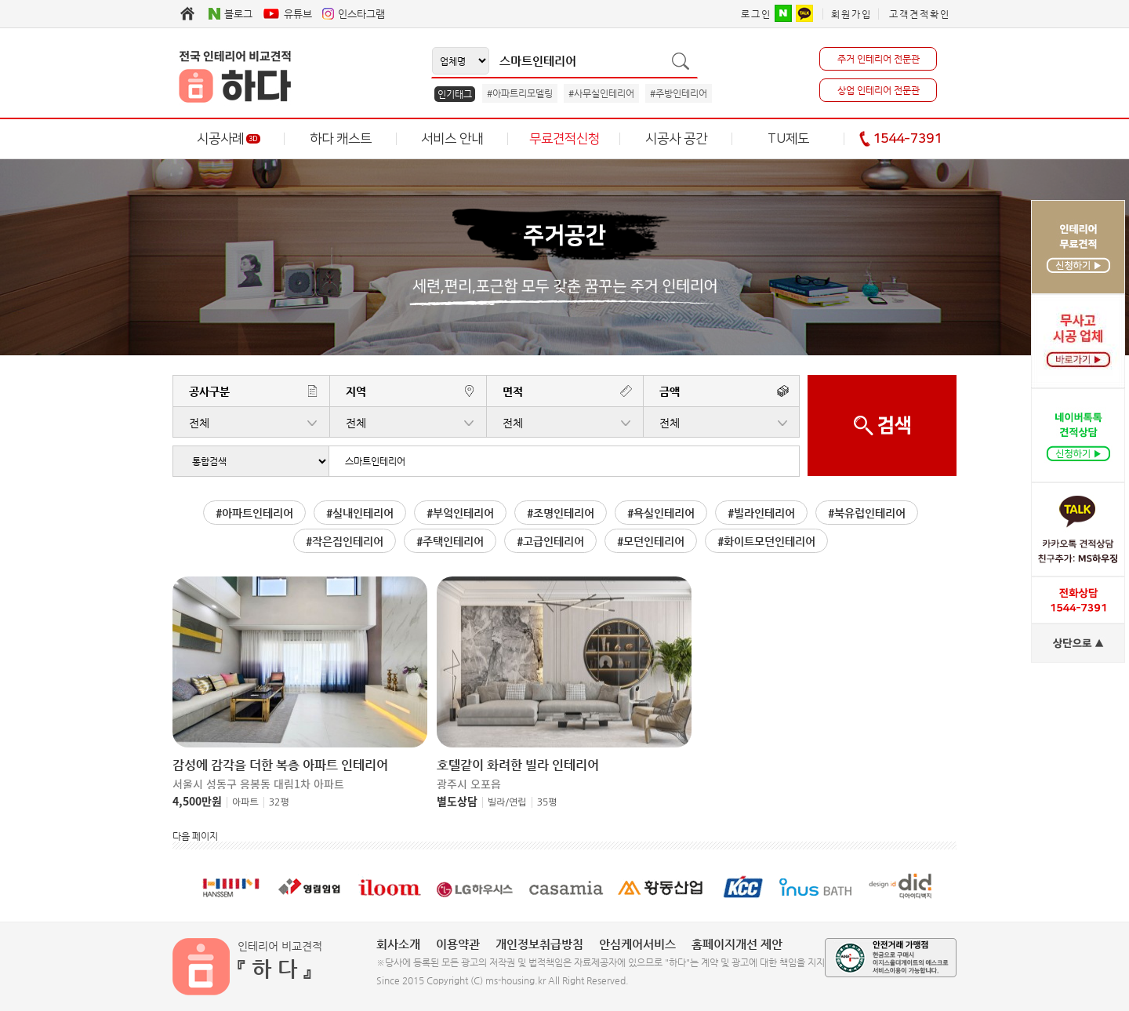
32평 (279, 802)
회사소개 (398, 944)
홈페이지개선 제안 (737, 944)
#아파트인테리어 (254, 513)
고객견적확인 (919, 14)
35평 (547, 802)
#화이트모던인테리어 (766, 541)
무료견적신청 (564, 139)
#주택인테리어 (450, 541)
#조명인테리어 (560, 513)
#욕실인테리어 (661, 513)
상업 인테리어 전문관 (878, 90)
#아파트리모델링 (520, 93)
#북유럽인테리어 (867, 513)
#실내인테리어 (360, 513)
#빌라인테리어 (761, 513)
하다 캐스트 (341, 139)
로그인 (756, 14)
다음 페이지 (195, 836)
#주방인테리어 (678, 93)
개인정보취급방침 (539, 944)
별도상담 (457, 801)
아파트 (245, 802)
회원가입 (851, 14)
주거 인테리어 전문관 (878, 58)
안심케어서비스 (637, 944)
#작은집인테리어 (344, 541)
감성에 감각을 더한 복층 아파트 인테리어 (280, 765)
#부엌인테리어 (460, 513)
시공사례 (228, 139)
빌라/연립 (507, 802)
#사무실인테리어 (601, 93)
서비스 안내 (452, 139)
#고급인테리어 (550, 541)
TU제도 (788, 139)
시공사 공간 (676, 139)
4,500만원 (197, 801)
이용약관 (458, 944)
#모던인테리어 (650, 541)
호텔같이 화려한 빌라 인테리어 (518, 765)
